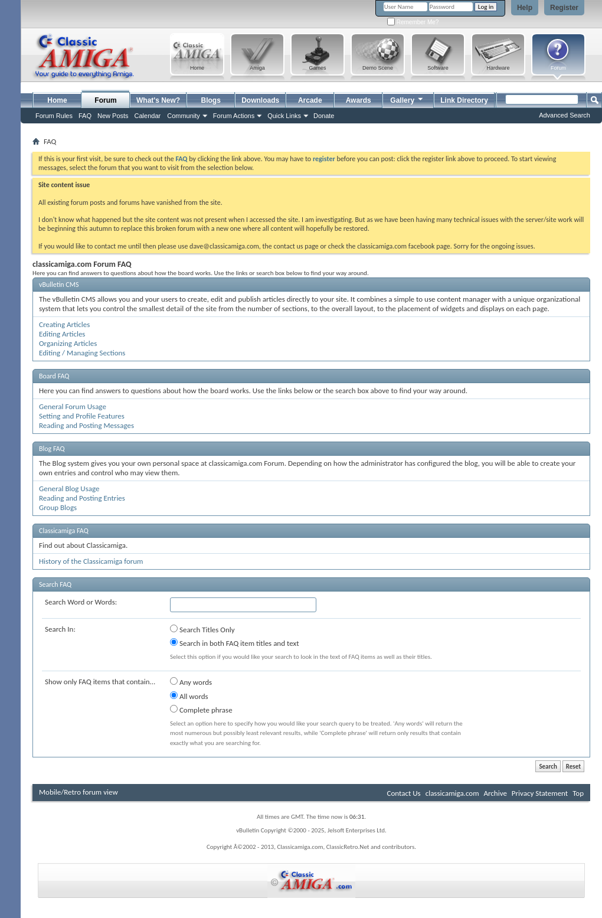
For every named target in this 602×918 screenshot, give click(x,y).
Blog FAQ (52, 449)
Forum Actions (233, 115)
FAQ (84, 115)
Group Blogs (58, 507)
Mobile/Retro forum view (78, 792)
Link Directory (464, 100)
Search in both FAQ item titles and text (234, 643)
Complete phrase (201, 709)
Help (524, 8)
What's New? (158, 100)
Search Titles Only (202, 629)
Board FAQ (54, 376)
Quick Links (284, 115)
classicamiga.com (452, 793)
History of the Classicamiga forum (91, 561)
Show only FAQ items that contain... (100, 681)
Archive (494, 793)
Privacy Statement (540, 793)
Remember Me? (413, 22)
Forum (105, 100)
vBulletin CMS (59, 284)
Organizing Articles (68, 343)
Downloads (260, 100)
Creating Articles (64, 324)
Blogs (211, 100)
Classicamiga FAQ (64, 531)
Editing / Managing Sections (82, 352)
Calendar (148, 115)
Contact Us (404, 793)
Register (564, 8)
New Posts (113, 115)
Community (183, 115)
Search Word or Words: (81, 601)
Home (57, 100)
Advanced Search (564, 115)
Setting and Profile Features (82, 415)
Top (578, 793)
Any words (191, 682)
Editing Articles (62, 333)
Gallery (407, 99)
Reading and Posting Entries (82, 498)
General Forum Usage (72, 406)
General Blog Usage (69, 488)
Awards (358, 100)
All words (189, 696)
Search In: (60, 629)
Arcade (310, 100)
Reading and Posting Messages (86, 425)
